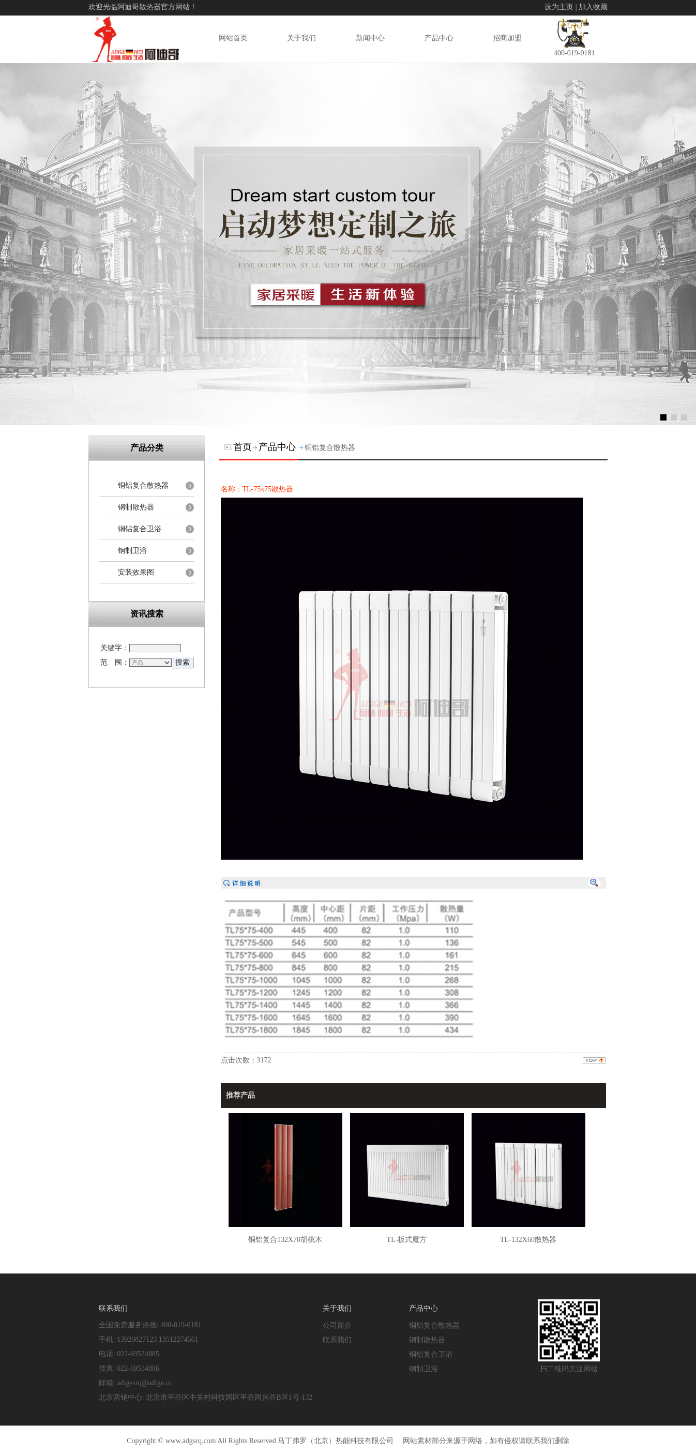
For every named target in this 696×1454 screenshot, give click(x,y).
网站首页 (233, 38)
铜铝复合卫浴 (139, 529)
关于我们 (301, 38)
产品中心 (439, 38)
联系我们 (337, 1340)
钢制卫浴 (132, 550)
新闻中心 (370, 38)
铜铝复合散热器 (143, 485)
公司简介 (337, 1325)
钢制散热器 (136, 507)
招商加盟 (507, 38)
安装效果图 (136, 572)
